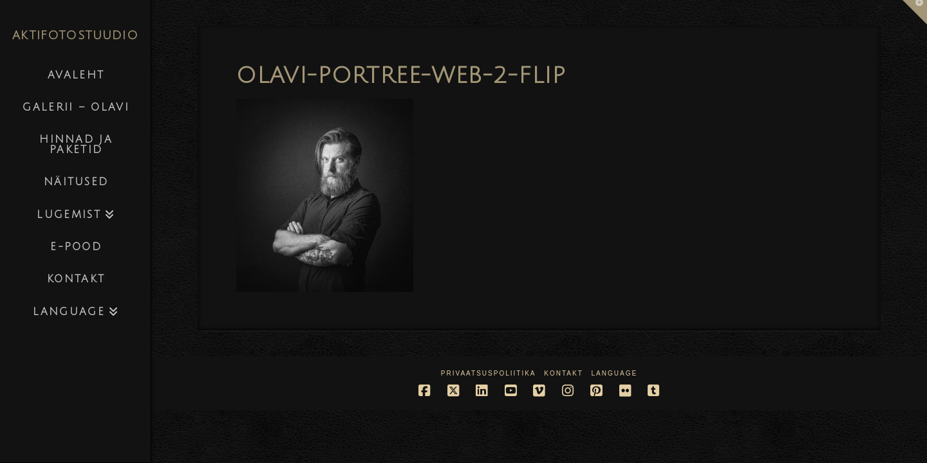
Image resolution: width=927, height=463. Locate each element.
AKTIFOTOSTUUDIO (75, 35)
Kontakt (563, 373)
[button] (915, 12)
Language (615, 373)
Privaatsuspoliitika (488, 373)
